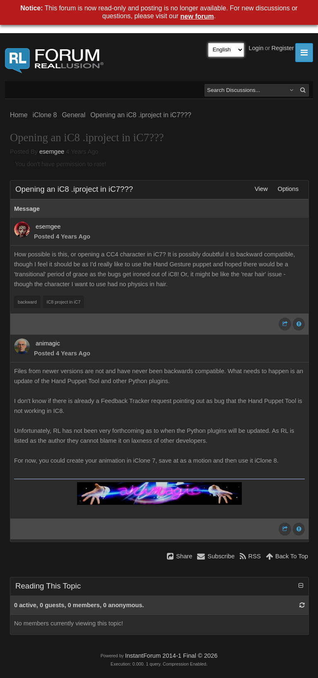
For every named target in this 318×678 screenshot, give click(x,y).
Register (282, 48)
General (73, 114)
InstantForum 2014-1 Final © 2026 (171, 655)
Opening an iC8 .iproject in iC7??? (140, 114)
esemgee (51, 151)
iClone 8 (45, 114)
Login (256, 48)
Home (19, 114)
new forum (197, 16)
